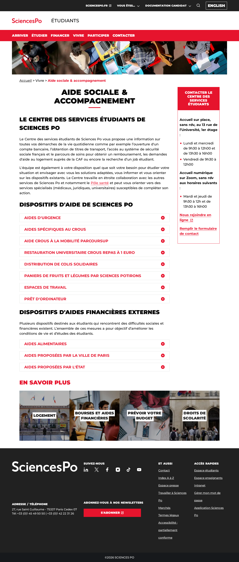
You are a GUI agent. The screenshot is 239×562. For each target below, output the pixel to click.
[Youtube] (139, 469)
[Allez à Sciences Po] (44, 466)
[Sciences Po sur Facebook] (107, 469)
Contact (164, 470)
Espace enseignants (208, 478)
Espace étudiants (206, 470)
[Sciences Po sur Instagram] (118, 469)
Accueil (25, 81)
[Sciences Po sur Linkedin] (86, 469)
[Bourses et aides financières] (94, 416)
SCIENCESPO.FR (97, 5)
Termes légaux (168, 515)
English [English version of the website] (216, 5)
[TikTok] (128, 469)
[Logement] (44, 416)
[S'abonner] (112, 513)
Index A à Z (166, 478)
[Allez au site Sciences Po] (27, 22)
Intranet (199, 485)
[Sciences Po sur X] (96, 469)
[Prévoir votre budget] (145, 416)
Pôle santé (100, 183)
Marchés (164, 508)
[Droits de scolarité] (195, 416)
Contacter (124, 35)
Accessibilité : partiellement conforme (167, 530)
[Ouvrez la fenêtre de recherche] (198, 5)
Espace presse (168, 485)
